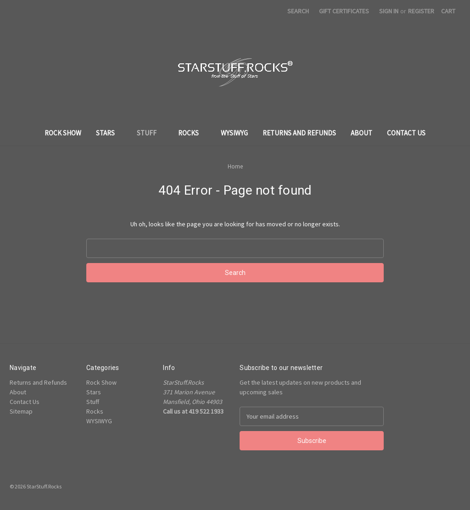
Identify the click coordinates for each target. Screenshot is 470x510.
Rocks (192, 133)
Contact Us (406, 133)
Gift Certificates (344, 11)
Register (421, 11)
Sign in (388, 11)
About (361, 133)
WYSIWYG (234, 133)
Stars (109, 133)
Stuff (150, 133)
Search (298, 11)
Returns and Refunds (299, 133)
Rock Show (63, 133)
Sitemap (21, 411)
